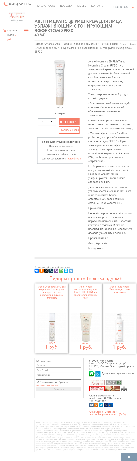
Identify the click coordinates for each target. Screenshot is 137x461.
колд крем (60, 435)
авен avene (105, 439)
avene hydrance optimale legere (70, 450)
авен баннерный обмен (116, 450)
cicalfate (94, 431)
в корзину (70, 122)
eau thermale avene (121, 441)
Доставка (66, 6)
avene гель (80, 439)
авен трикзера (92, 439)
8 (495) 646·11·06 (17, 4)
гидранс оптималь (66, 445)
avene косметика (89, 422)
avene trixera (117, 433)
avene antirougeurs (95, 447)
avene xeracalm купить (94, 450)
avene (57, 422)
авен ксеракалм (59, 428)
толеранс (117, 422)
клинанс (86, 426)
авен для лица (50, 433)
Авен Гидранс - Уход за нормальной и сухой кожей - (95, 43)
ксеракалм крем (73, 435)
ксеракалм (117, 424)
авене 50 (81, 433)
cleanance (86, 424)
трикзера (96, 428)
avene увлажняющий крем (94, 443)
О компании (96, 411)
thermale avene (87, 441)
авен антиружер (67, 447)
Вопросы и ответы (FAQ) (112, 414)
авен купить (66, 424)
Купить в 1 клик (70, 130)
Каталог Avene (46, 6)
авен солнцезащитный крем (93, 435)
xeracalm (55, 424)
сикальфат (64, 426)
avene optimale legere (49, 447)
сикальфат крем (108, 428)
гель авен (51, 450)
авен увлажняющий (116, 437)
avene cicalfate (48, 435)
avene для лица (117, 426)
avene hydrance (45, 428)
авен (51, 422)
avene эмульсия (112, 435)
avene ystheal (45, 437)
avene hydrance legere (109, 445)
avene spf (46, 424)
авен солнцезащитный (100, 426)
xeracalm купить (48, 441)
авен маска (80, 447)
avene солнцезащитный (102, 424)
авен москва (93, 445)
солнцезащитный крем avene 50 (68, 443)
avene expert (81, 445)
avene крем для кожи (116, 443)
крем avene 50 (72, 437)
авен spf (57, 439)
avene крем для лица (66, 433)
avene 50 (76, 424)
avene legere (61, 441)
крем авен (65, 422)
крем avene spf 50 (103, 441)
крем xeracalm (58, 437)
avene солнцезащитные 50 (79, 428)
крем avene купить (88, 437)
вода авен (108, 447)
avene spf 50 (75, 426)
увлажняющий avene (81, 431)
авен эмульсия (68, 439)
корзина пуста (12, 35)
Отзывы (81, 6)
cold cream (102, 437)
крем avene (76, 422)
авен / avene (42, 422)
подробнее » (74, 158)
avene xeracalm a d (62, 431)
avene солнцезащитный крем (98, 433)
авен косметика (104, 422)
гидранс (49, 439)
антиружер (48, 431)
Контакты (97, 6)
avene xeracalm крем (120, 439)
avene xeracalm (52, 426)
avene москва (74, 441)
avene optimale (106, 431)
